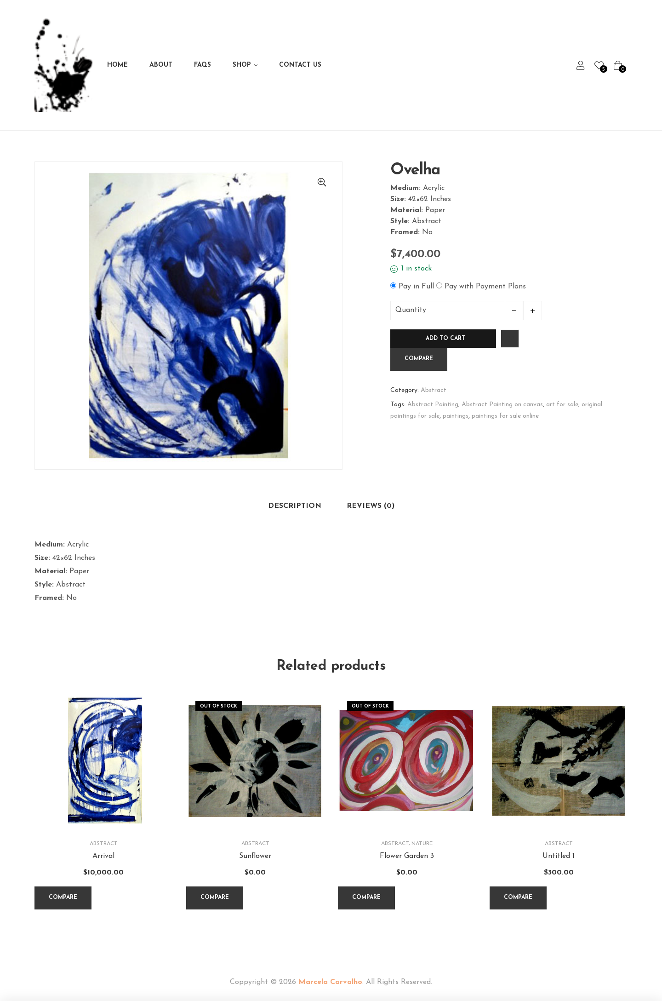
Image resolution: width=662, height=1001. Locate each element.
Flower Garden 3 (407, 856)
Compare (419, 359)
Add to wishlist (510, 338)
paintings (455, 416)
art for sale (562, 404)
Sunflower (255, 856)
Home (117, 65)
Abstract (433, 390)
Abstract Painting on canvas (502, 404)
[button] (322, 182)
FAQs (202, 65)
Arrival (103, 856)
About (160, 65)
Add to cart (445, 338)
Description (294, 506)
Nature (422, 843)
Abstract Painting (432, 404)
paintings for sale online (505, 416)
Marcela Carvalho (330, 982)
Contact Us (300, 65)
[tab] (294, 506)
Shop (242, 65)
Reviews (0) (370, 506)
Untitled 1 (558, 856)
